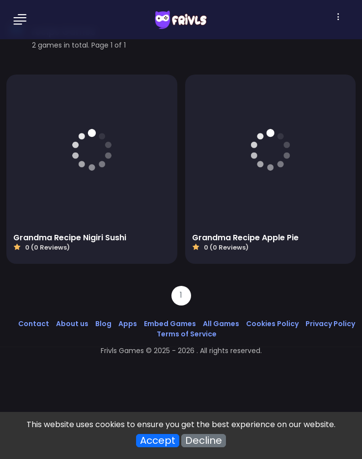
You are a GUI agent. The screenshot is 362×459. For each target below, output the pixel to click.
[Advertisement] (181, 387)
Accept (157, 440)
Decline (203, 440)
